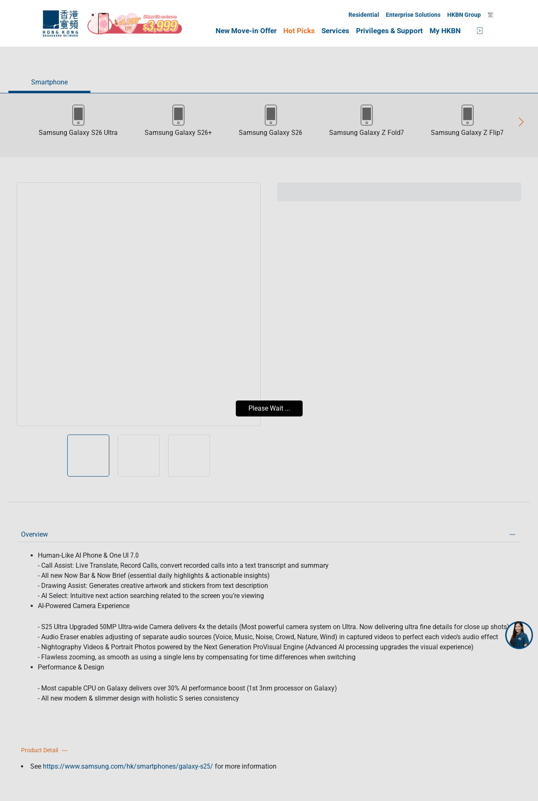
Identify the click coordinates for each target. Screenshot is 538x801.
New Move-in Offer (246, 31)
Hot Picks (299, 31)
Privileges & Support (389, 31)
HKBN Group (464, 14)
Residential (363, 14)
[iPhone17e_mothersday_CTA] (135, 23)
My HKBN (445, 31)
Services (335, 31)
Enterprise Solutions (413, 14)
